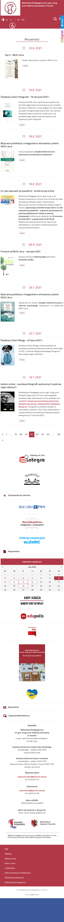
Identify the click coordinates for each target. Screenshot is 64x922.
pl (18, 19)
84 (42, 434)
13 (23, 582)
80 (21, 434)
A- (11, 19)
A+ (7, 19)
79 (15, 434)
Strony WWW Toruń (32, 895)
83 (37, 434)
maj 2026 (32, 567)
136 (58, 434)
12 (14, 582)
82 (31, 434)
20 (23, 586)
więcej (25, 66)
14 (32, 582)
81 (26, 434)
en (23, 19)
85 (48, 434)
